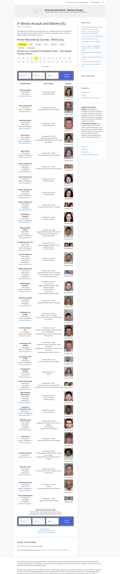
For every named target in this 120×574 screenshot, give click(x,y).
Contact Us (84, 147)
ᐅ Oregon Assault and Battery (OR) (92, 36)
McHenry (54, 44)
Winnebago (31, 48)
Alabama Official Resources (89, 39)
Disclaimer (84, 149)
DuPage (38, 44)
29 (54, 508)
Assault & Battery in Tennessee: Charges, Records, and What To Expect (90, 48)
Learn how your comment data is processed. (54, 550)
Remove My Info (95, 2)
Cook (30, 44)
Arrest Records (46, 529)
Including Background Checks (90, 98)
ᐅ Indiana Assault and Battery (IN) (46, 532)
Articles (83, 95)
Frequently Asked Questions (89, 154)
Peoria (62, 44)
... (51, 508)
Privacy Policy (85, 152)
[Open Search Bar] (103, 2)
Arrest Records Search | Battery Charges (64, 10)
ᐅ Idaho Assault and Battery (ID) (46, 530)
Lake (45, 44)
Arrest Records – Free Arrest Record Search (76, 2)
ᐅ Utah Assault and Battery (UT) (91, 61)
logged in (28, 546)
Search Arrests (65, 76)
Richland (21, 48)
